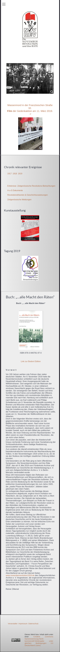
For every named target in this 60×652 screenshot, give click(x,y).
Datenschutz (33, 624)
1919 (20, 174)
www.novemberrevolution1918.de (20, 575)
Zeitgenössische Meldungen (19, 200)
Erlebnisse (11, 186)
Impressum (22, 624)
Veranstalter (13, 624)
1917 (9, 174)
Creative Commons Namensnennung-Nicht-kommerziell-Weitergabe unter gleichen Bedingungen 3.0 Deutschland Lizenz (39, 641)
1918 (15, 174)
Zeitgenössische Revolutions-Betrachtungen (36, 186)
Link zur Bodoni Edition (31, 361)
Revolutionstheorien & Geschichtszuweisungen (27, 195)
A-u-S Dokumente (15, 190)
